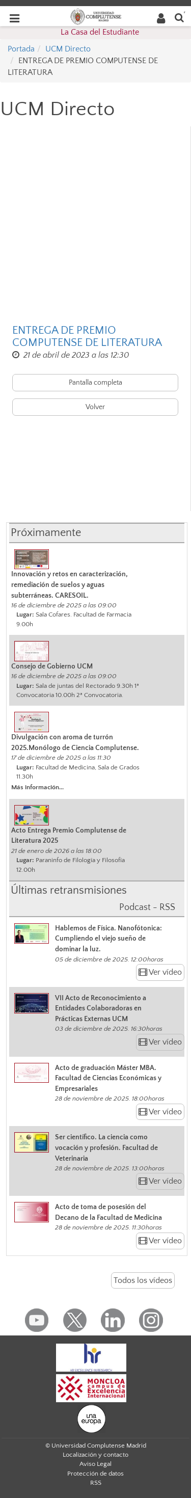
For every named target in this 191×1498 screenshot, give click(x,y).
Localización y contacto (95, 1454)
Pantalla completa (95, 383)
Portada (21, 49)
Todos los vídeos (143, 1280)
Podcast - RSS (147, 907)
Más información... (37, 787)
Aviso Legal (95, 1463)
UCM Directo (68, 49)
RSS (95, 1482)
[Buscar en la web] (179, 17)
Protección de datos (95, 1473)
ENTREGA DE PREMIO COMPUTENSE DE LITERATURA (87, 337)
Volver (95, 407)
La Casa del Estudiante (100, 32)
